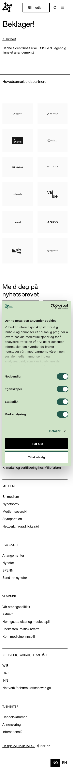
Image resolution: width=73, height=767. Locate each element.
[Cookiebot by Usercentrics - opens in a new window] (51, 306)
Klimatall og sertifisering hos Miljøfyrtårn (31, 467)
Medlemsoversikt (14, 511)
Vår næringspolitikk (16, 607)
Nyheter (8, 563)
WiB (5, 666)
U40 (5, 673)
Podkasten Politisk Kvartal (21, 629)
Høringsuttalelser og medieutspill (26, 622)
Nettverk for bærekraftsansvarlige (26, 688)
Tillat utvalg (36, 457)
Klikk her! (9, 39)
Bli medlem (36, 7)
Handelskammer (14, 717)
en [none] (64, 762)
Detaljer (55, 431)
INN (5, 680)
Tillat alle (36, 443)
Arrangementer (13, 555)
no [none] (55, 762)
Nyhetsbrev (10, 504)
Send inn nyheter (14, 578)
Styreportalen (12, 519)
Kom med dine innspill (18, 636)
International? (12, 732)
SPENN (7, 570)
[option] (64, 763)
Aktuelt (7, 614)
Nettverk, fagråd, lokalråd (20, 526)
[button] (62, 7)
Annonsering (11, 724)
